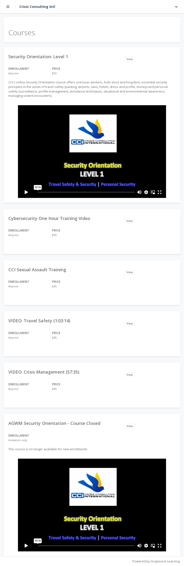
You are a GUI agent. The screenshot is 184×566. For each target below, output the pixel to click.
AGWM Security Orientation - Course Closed (54, 423)
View (129, 59)
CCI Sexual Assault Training (37, 269)
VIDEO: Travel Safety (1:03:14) (39, 320)
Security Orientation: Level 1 (38, 56)
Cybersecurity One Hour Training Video (49, 218)
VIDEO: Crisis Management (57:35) (43, 372)
